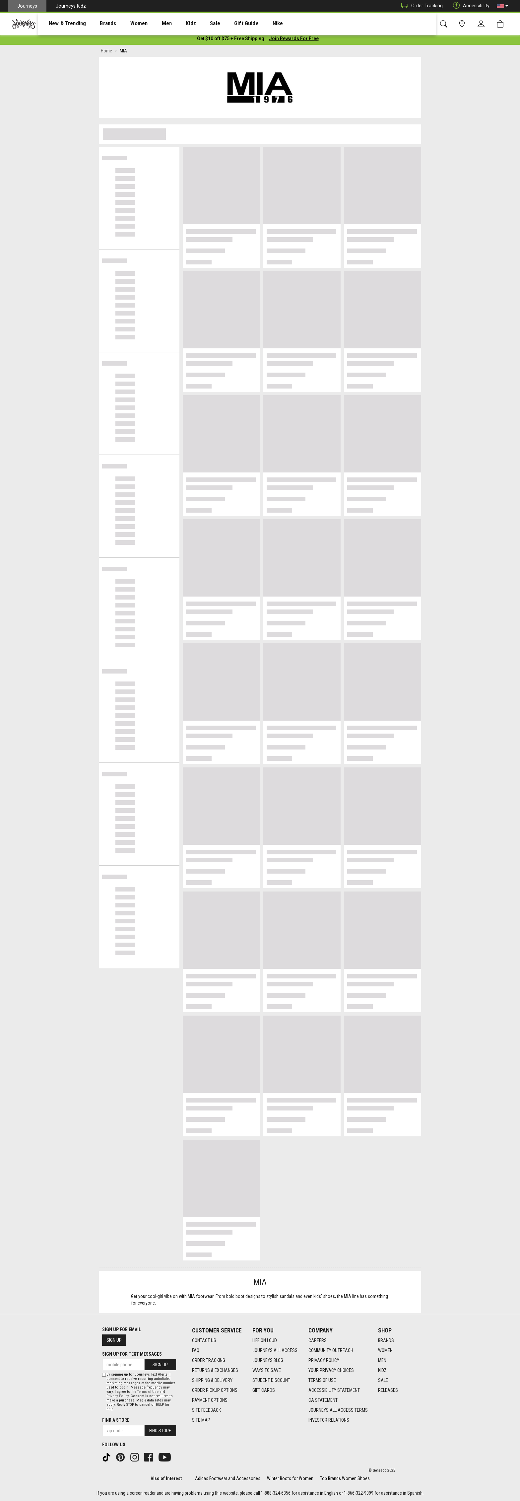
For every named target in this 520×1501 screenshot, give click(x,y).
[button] (502, 6)
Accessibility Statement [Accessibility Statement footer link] (334, 1390)
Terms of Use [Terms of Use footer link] (322, 1380)
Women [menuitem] (125, 23)
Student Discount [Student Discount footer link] (271, 1380)
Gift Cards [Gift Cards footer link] (263, 1390)
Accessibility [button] (469, 6)
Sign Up (114, 1340)
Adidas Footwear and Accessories (227, 1478)
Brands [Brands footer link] (386, 1340)
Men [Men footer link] (382, 1360)
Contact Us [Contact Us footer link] (204, 1340)
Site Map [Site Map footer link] (201, 1420)
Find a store (115, 1420)
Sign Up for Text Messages (132, 1354)
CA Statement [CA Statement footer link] (323, 1400)
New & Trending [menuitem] (61, 23)
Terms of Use (148, 1392)
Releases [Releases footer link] (388, 1390)
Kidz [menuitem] (170, 23)
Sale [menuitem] (192, 23)
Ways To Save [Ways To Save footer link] (266, 1370)
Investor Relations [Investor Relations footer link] (328, 1420)
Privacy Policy (117, 1396)
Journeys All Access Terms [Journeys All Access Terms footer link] (338, 1410)
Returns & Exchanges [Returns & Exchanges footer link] (215, 1370)
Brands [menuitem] (97, 23)
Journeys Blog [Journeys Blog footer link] (267, 1360)
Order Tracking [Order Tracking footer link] (208, 1360)
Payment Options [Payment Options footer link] (210, 1400)
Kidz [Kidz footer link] (382, 1370)
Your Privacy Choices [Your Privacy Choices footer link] (331, 1370)
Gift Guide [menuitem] (219, 23)
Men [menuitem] (149, 23)
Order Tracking (420, 6)
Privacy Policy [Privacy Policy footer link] (323, 1360)
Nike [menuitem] (246, 23)
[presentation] (61, 23)
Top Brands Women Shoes (345, 1478)
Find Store (160, 1430)
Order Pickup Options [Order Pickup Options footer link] (214, 1390)
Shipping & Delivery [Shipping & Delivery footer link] (212, 1380)
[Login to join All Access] (230, 39)
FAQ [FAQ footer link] (195, 1350)
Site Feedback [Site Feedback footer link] (206, 1410)
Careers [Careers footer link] (317, 1340)
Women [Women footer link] (385, 1350)
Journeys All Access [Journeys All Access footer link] (274, 1350)
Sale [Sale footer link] (383, 1380)
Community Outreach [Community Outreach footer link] (330, 1350)
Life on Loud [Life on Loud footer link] (264, 1340)
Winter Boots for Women (290, 1478)
